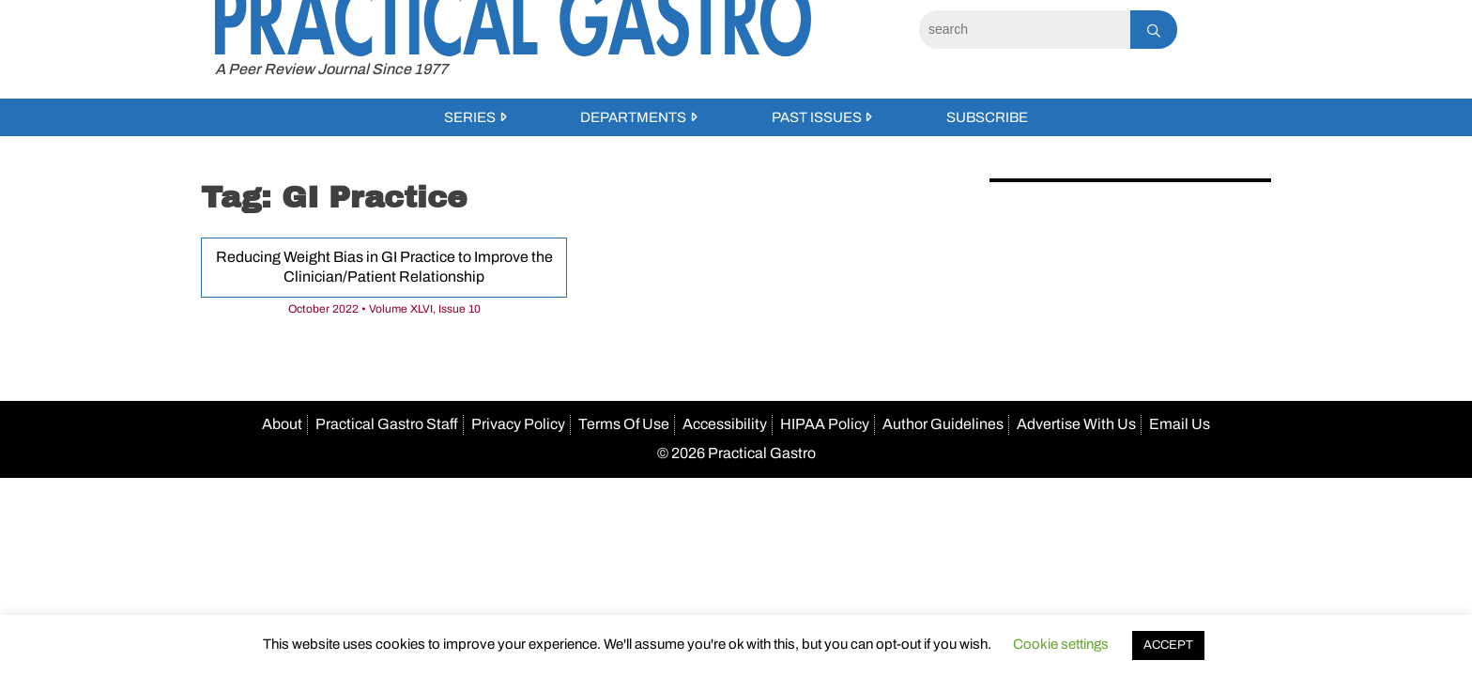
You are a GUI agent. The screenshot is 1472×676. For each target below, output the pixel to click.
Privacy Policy (518, 424)
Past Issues (817, 117)
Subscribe (987, 117)
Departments (633, 117)
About (282, 424)
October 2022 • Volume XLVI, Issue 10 (384, 308)
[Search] (1024, 29)
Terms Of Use (623, 424)
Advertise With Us (1076, 424)
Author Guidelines (943, 424)
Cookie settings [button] (1061, 644)
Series (470, 117)
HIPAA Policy (824, 424)
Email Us (1179, 424)
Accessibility (724, 424)
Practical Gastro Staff (386, 424)
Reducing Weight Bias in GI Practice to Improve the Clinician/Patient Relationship (384, 266)
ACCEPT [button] (1168, 645)
